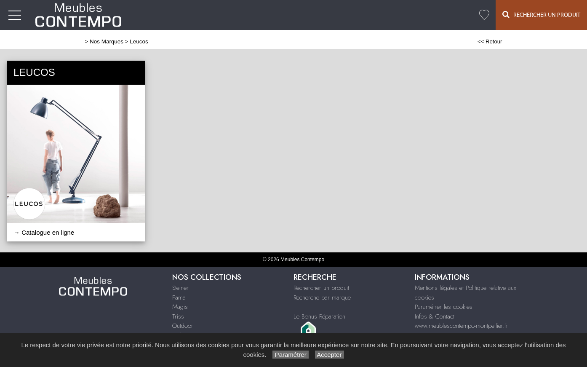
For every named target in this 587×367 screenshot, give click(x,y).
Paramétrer (290, 354)
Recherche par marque (322, 297)
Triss (178, 316)
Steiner (180, 287)
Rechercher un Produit (541, 15)
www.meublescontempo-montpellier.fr (461, 325)
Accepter (329, 354)
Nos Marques (106, 41)
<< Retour (490, 41)
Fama (179, 297)
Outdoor (182, 325)
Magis (180, 306)
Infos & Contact (434, 316)
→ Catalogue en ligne (43, 232)
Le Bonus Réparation (319, 316)
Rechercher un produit (321, 287)
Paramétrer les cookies (443, 306)
